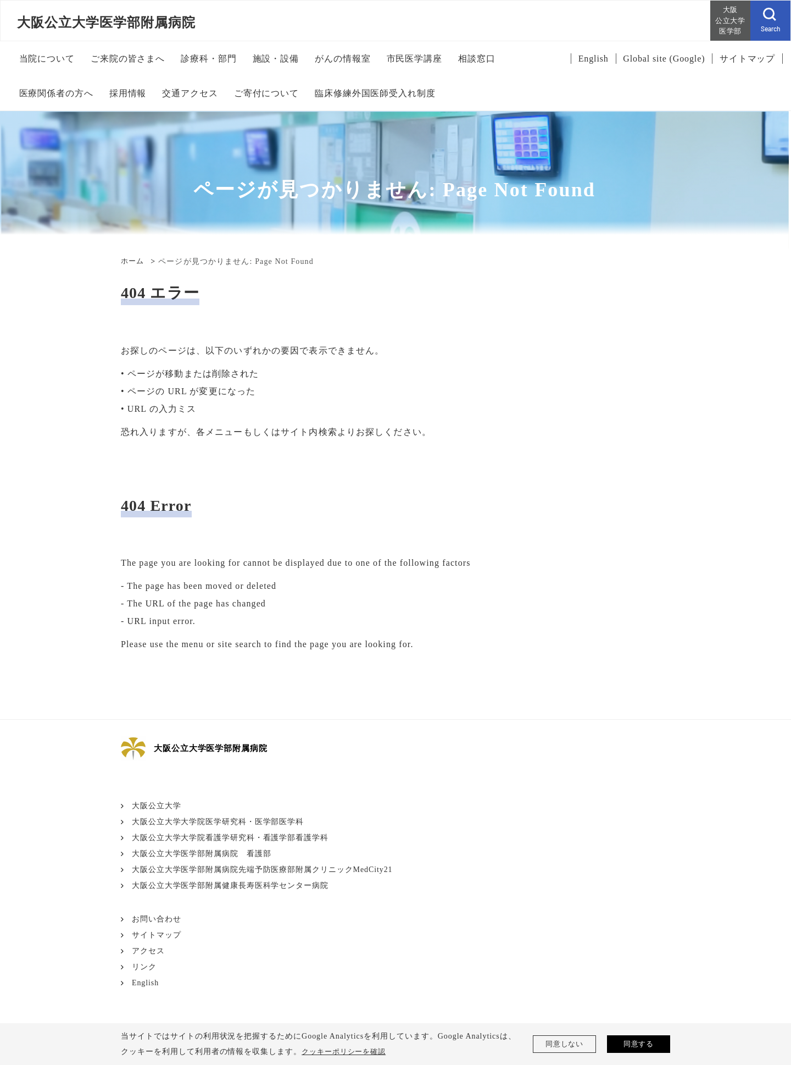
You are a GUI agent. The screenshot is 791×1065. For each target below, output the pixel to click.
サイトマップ (156, 935)
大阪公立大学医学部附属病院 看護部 (201, 853)
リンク (144, 967)
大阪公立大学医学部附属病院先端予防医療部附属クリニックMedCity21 (262, 869)
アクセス (148, 951)
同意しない (564, 1044)
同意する (638, 1044)
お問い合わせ (156, 919)
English (145, 983)
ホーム (133, 261)
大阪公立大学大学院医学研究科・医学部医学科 (218, 822)
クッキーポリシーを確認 (347, 1051)
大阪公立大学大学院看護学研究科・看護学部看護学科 (230, 838)
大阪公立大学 (156, 806)
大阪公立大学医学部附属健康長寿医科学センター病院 (230, 885)
